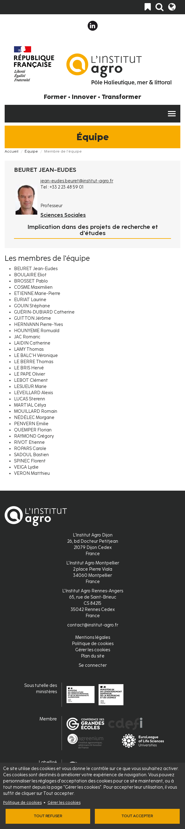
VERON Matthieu (32, 473)
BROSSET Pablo (31, 281)
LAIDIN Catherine (32, 343)
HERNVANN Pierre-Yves (38, 324)
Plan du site (92, 656)
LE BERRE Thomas (33, 361)
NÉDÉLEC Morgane (34, 417)
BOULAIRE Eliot (30, 275)
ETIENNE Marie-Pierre (37, 293)
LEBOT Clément (31, 380)
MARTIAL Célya (30, 405)
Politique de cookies (22, 802)
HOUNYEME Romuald (36, 330)
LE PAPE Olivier (29, 374)
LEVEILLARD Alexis (33, 392)
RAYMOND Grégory (34, 436)
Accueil (11, 151)
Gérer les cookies (64, 802)
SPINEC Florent (30, 461)
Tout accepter (137, 816)
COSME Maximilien (33, 287)
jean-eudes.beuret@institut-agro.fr (76, 181)
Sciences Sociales (63, 215)
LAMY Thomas (29, 349)
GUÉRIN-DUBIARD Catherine (44, 312)
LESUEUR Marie (30, 386)
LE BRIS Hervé (29, 368)
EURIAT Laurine (30, 299)
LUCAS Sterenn (29, 399)
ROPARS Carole (30, 448)
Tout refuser (48, 816)
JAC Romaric (27, 337)
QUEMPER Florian (33, 430)
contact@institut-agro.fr (92, 625)
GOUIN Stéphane (32, 306)
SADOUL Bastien (31, 454)
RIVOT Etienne (29, 442)
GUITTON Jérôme (32, 318)
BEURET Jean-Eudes (36, 268)
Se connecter (93, 665)
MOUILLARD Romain (35, 411)
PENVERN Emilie (31, 423)
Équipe (31, 151)
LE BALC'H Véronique (36, 355)
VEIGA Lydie (26, 467)
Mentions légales (92, 637)
